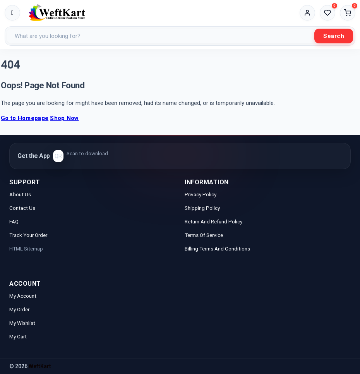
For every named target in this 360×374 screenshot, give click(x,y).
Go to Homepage (24, 118)
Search (333, 36)
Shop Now (64, 118)
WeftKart (40, 366)
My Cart (18, 336)
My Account (23, 296)
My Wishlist (22, 323)
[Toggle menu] (12, 13)
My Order (19, 309)
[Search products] (160, 36)
